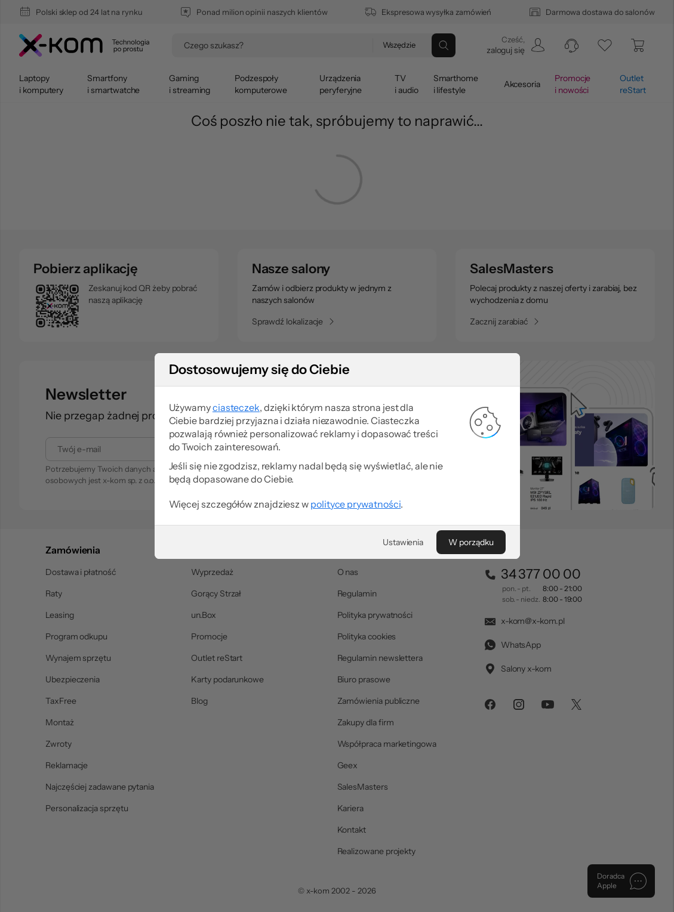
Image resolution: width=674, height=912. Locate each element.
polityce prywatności (355, 504)
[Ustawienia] (403, 542)
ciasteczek (236, 407)
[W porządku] (470, 542)
